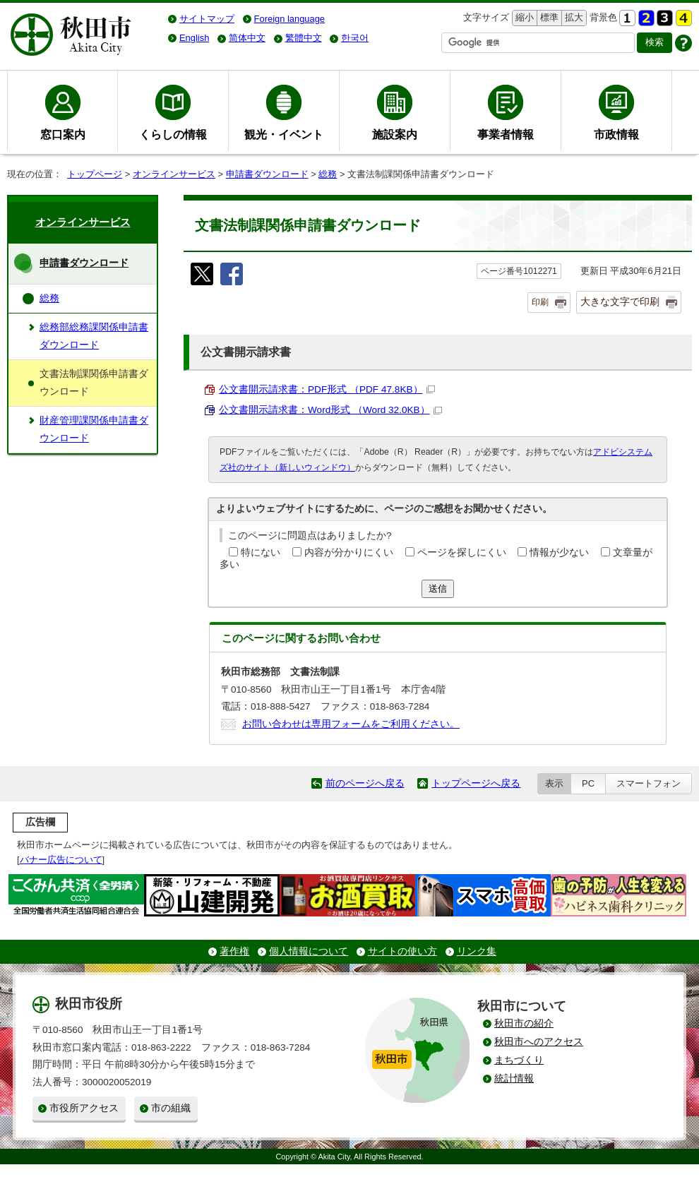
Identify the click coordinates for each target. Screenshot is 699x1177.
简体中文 (247, 37)
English (194, 37)
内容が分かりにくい (348, 552)
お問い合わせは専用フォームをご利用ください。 (351, 724)
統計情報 (514, 1078)
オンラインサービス (174, 174)
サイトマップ (206, 18)
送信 (438, 588)
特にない (260, 552)
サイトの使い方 (402, 951)
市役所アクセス (84, 1108)
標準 (547, 18)
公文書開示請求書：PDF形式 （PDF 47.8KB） (327, 389)
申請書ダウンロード (267, 174)
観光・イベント (283, 134)
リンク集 (476, 951)
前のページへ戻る (365, 783)
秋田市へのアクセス (538, 1041)
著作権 (234, 951)
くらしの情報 (173, 134)
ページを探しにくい (461, 552)
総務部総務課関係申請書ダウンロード (94, 335)
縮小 (523, 18)
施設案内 (394, 134)
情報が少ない (559, 552)
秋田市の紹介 (524, 1023)
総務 (327, 174)
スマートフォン (648, 783)
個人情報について (308, 951)
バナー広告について (61, 859)
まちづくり (519, 1060)
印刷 (540, 302)
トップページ (94, 174)
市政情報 (616, 134)
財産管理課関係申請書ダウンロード (94, 429)
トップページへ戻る (475, 783)
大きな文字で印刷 (619, 301)
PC (588, 783)
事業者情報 (505, 134)
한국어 (355, 37)
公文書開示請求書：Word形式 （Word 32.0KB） (330, 410)
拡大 (572, 18)
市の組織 (171, 1108)
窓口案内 (62, 134)
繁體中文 (303, 37)
